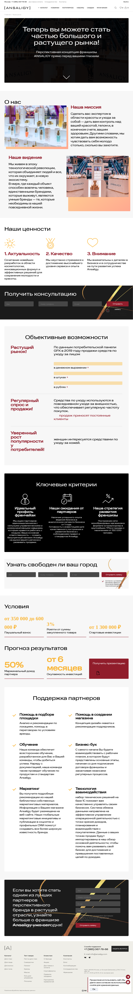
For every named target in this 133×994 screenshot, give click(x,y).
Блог (65, 962)
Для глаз (8, 959)
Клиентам (48, 956)
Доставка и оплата (49, 967)
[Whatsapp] (128, 982)
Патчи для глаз (30, 959)
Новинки (55, 8)
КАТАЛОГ (43, 8)
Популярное (68, 8)
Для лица (8, 962)
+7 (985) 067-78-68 (96, 949)
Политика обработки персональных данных (19, 990)
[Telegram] (128, 977)
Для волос (8, 966)
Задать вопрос (120, 949)
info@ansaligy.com (98, 954)
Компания (67, 956)
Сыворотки (29, 962)
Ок (93, 989)
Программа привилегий (49, 981)
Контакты (67, 959)
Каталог (7, 956)
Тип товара (29, 956)
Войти (126, 2)
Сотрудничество (70, 969)
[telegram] (89, 957)
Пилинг (27, 966)
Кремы (27, 969)
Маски (27, 972)
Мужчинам (102, 8)
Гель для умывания (28, 977)
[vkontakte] (85, 957)
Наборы (80, 8)
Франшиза (67, 972)
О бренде (48, 959)
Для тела (8, 969)
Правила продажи (47, 975)
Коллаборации (69, 966)
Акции (46, 962)
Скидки (90, 8)
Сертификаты (50, 971)
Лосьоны (28, 981)
